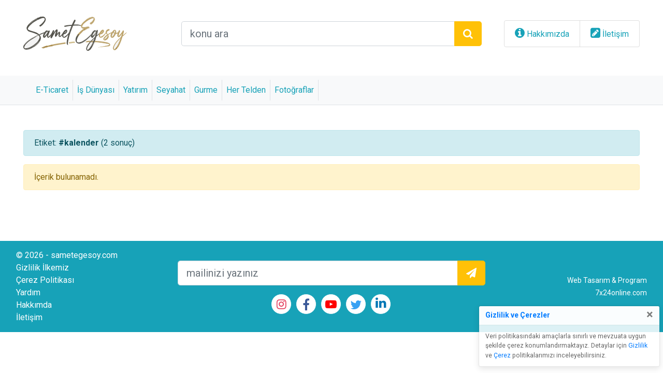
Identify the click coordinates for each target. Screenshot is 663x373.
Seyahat (170, 90)
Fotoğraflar (294, 90)
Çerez (502, 355)
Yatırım (135, 90)
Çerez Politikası (45, 280)
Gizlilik (637, 345)
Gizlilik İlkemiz (42, 267)
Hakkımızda (548, 34)
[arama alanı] (318, 33)
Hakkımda (34, 305)
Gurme (206, 90)
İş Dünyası (95, 90)
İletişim (615, 34)
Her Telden (246, 90)
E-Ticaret (52, 90)
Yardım (28, 292)
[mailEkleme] (318, 273)
